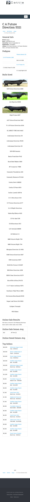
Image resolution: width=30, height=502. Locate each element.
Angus (15, 31)
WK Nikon (15, 311)
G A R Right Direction (15, 208)
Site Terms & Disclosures (18, 494)
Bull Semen (9, 31)
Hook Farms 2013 (14, 392)
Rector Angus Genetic (15, 356)
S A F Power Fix (20, 64)
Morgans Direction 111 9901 (15, 249)
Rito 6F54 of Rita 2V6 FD (15, 280)
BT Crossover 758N (15, 167)
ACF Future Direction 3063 (15, 120)
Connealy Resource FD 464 (15, 177)
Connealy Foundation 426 (15, 172)
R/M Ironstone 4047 (15, 260)
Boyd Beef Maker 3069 (15, 161)
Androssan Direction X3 (15, 136)
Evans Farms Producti (15, 433)
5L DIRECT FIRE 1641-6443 (15, 130)
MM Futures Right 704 (15, 244)
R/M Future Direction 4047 (15, 254)
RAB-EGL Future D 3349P (15, 265)
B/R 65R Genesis (15, 151)
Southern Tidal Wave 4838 (15, 291)
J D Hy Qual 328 (15, 218)
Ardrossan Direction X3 (15, 146)
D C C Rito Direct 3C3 (15, 198)
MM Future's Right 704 (15, 239)
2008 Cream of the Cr (15, 419)
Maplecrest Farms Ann (15, 397)
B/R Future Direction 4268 (15, 89)
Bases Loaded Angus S (16, 351)
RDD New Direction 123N (15, 270)
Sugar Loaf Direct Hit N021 (15, 301)
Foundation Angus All (15, 379)
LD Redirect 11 (15, 234)
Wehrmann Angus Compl (16, 347)
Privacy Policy (9, 494)
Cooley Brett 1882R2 (15, 182)
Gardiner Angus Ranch (16, 360)
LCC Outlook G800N (15, 229)
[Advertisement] (15, 453)
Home (4, 31)
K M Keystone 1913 (15, 223)
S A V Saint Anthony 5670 (15, 286)
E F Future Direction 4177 (15, 203)
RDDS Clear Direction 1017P (15, 275)
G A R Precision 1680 (8, 57)
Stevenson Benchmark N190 (15, 296)
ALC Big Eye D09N (15, 102)
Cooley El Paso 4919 (15, 187)
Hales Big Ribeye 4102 (15, 213)
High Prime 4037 (15, 115)
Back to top (16, 496)
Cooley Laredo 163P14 (15, 192)
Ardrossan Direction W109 (15, 141)
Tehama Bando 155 (21, 54)
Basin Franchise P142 (15, 156)
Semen (8, 472)
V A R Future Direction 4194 (15, 125)
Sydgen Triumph (15, 306)
